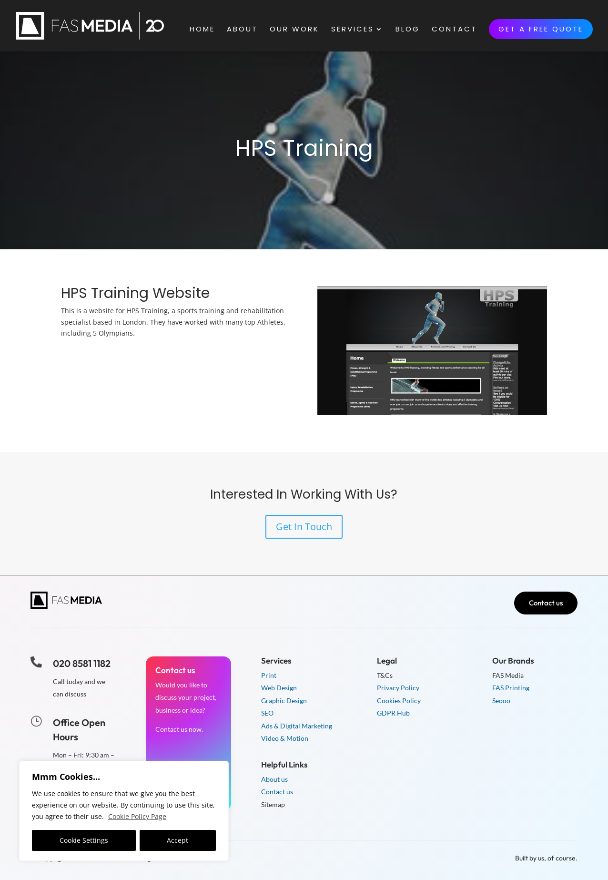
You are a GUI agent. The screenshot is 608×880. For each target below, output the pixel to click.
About (242, 30)
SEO (267, 713)
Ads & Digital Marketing (296, 726)
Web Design (279, 688)
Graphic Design (284, 700)
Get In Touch (304, 526)
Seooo (501, 700)
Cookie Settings (84, 840)
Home (202, 30)
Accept (177, 840)
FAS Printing (510, 688)
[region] (124, 811)
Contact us (546, 602)
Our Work (294, 30)
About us (274, 779)
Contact (454, 30)
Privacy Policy (398, 688)
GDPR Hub (393, 713)
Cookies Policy (399, 700)
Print (268, 675)
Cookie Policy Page (137, 816)
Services (352, 30)
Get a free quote (540, 29)
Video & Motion (284, 738)
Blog (407, 30)
